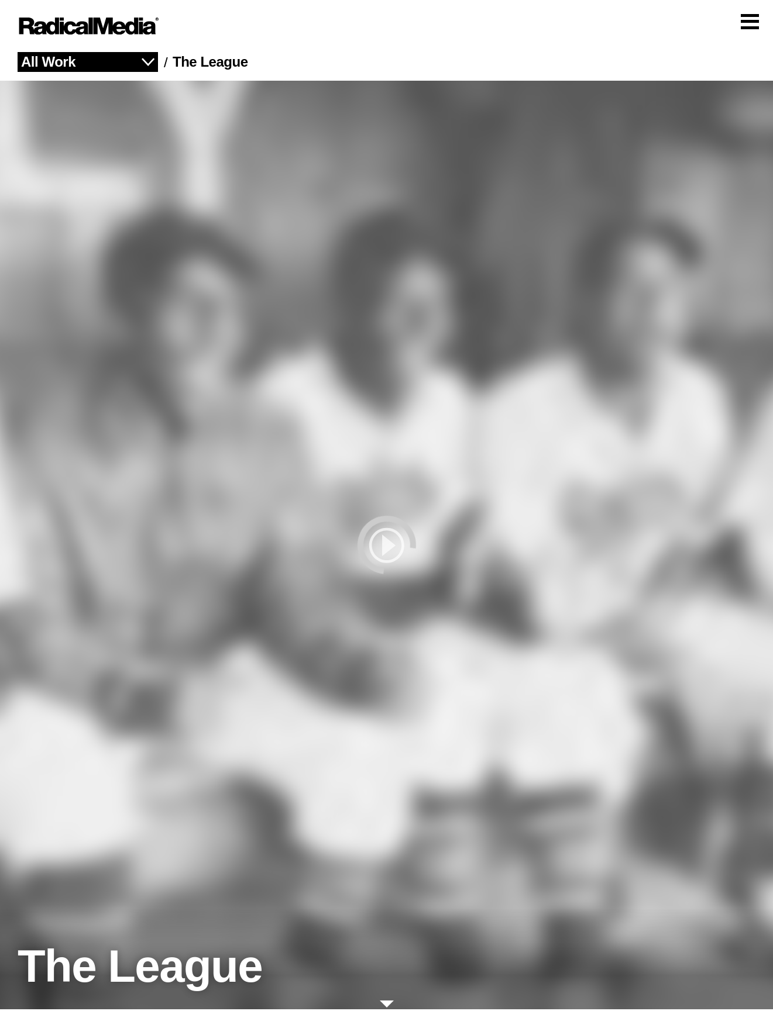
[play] (386, 546)
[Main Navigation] (386, 27)
